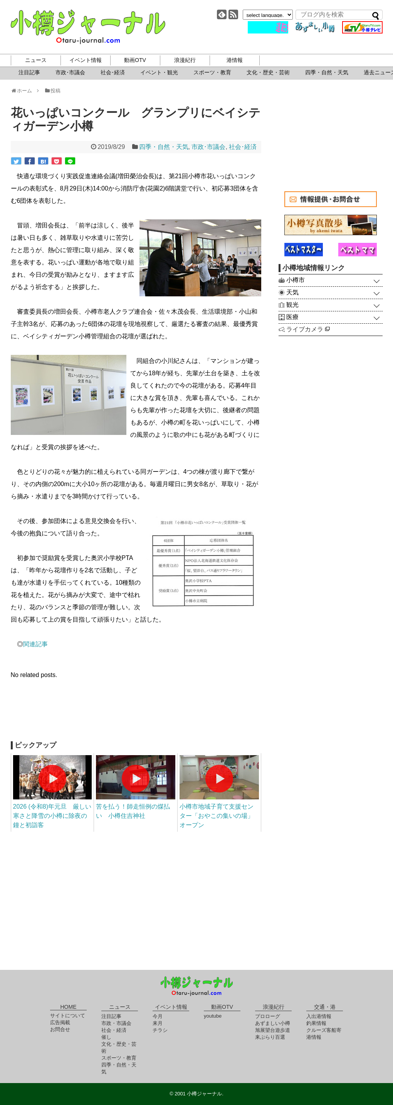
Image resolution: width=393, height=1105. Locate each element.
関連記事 (35, 644)
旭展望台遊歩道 (272, 1030)
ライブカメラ (308, 329)
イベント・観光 (159, 72)
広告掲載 (60, 1022)
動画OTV (135, 60)
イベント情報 (85, 60)
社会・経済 (113, 1030)
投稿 (52, 91)
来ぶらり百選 (270, 1037)
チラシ (160, 1030)
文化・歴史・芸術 (268, 72)
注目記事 (29, 72)
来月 (158, 1023)
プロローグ (267, 1016)
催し (106, 1037)
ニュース (36, 60)
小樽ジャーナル (88, 27)
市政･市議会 (70, 72)
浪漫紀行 (185, 60)
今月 (158, 1016)
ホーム (24, 91)
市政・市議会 (116, 1023)
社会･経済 (113, 72)
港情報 (235, 60)
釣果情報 (316, 1023)
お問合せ (60, 1029)
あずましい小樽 (272, 1023)
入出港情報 (318, 1016)
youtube (213, 1016)
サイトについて (67, 1015)
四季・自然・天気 (326, 72)
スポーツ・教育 (212, 72)
